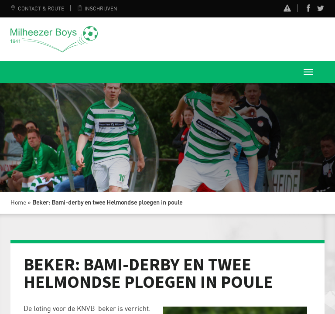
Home (18, 203)
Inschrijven (97, 8)
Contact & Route (37, 8)
